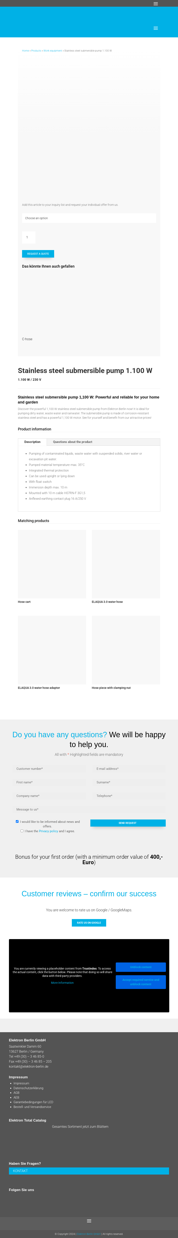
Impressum (21, 1083)
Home (25, 50)
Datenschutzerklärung (28, 1088)
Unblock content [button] (141, 967)
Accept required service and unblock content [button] (140, 982)
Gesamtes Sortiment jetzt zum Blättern (80, 1127)
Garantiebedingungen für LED (33, 1102)
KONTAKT (20, 1171)
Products (36, 50)
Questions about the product (72, 442)
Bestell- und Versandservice (32, 1107)
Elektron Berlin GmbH (89, 1234)
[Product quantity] (29, 237)
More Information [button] (62, 982)
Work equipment (53, 50)
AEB (16, 1097)
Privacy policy (48, 831)
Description (32, 442)
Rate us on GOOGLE (89, 922)
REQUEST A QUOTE (38, 253)
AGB (16, 1093)
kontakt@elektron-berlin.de (28, 1067)
